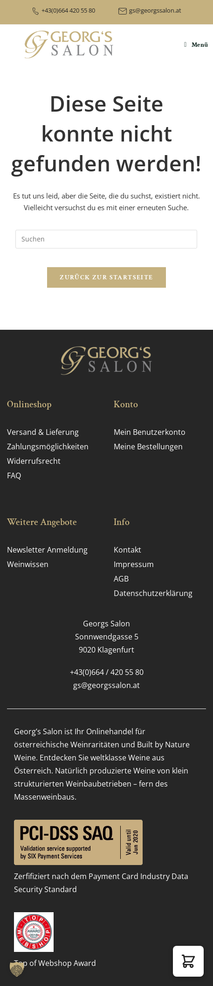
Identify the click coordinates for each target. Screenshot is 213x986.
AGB (121, 579)
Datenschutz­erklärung (153, 593)
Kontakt (127, 550)
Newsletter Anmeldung (47, 550)
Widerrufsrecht (34, 461)
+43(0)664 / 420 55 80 (107, 672)
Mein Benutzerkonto (150, 432)
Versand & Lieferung (43, 432)
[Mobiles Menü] (196, 45)
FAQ (14, 475)
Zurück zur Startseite (106, 277)
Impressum (134, 564)
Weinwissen (27, 564)
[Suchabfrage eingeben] (106, 239)
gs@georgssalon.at (155, 10)
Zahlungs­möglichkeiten (48, 446)
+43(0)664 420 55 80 (68, 10)
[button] (188, 961)
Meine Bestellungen (148, 446)
